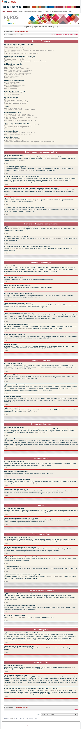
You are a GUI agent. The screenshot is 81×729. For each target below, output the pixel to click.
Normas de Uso (10, 338)
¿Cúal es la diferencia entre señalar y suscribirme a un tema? (21, 125)
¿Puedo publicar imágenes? (12, 86)
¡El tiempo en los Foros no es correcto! (15, 59)
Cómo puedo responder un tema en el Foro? (16, 68)
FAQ (56, 27)
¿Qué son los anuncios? (11, 88)
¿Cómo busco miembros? (11, 119)
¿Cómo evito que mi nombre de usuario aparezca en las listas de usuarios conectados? (29, 50)
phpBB (12, 718)
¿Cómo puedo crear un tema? (12, 67)
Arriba (6, 163)
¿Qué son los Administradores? (13, 93)
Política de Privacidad (22, 338)
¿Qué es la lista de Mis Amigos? (13, 108)
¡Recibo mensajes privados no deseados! (16, 102)
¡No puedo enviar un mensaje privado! (15, 100)
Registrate (27, 27)
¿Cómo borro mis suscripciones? (13, 128)
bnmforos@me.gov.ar (19, 160)
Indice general (8, 31)
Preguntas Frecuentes (21, 31)
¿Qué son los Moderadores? (12, 94)
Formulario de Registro (36, 157)
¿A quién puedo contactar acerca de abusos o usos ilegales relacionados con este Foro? (29, 141)
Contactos (79, 0)
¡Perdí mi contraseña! (10, 52)
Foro (43, 27)
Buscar (49, 27)
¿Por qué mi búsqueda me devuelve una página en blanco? (21, 117)
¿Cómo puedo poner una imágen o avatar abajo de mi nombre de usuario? (25, 61)
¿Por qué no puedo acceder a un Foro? (15, 74)
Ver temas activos (73, 34)
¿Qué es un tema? (9, 65)
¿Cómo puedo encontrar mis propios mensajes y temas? (20, 120)
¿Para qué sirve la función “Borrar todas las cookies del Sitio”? (22, 53)
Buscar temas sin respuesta (59, 34)
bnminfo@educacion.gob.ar (29, 725)
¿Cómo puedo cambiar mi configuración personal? (18, 58)
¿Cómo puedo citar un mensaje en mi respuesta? (18, 70)
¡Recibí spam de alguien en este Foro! (15, 103)
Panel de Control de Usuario (18, 190)
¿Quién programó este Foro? (12, 138)
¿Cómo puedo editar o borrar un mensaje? (16, 71)
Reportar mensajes (9, 77)
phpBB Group (71, 667)
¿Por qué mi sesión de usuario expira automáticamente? (20, 49)
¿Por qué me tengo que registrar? (13, 47)
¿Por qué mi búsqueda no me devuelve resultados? (19, 116)
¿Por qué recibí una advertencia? (13, 76)
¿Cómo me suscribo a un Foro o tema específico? (18, 126)
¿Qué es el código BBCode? (12, 82)
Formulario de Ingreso (52, 158)
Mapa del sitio (73, 0)
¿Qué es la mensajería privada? (13, 99)
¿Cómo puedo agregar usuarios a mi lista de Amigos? (19, 109)
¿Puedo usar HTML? (10, 83)
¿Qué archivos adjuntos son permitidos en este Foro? (19, 132)
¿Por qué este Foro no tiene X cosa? (14, 140)
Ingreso (36, 27)
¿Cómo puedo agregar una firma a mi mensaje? (17, 73)
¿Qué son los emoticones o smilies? (14, 85)
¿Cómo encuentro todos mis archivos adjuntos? (17, 134)
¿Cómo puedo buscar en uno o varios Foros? (17, 114)
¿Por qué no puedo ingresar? (12, 46)
